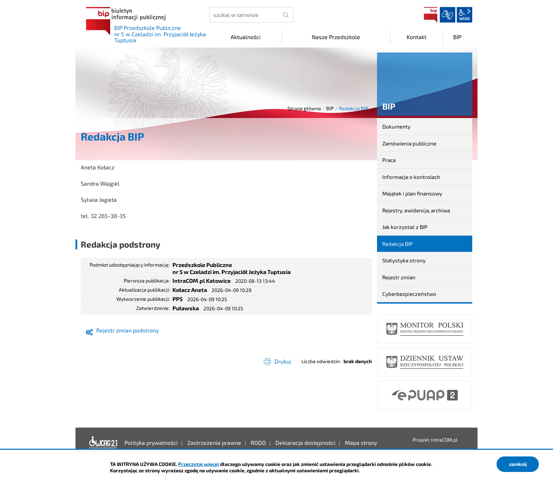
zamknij (518, 464)
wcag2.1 (464, 15)
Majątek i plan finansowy (412, 193)
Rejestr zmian (398, 277)
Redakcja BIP (397, 244)
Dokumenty (396, 126)
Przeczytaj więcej (198, 464)
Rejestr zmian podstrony (127, 330)
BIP (430, 15)
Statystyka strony (404, 260)
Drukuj (282, 361)
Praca (389, 160)
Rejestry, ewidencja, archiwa (416, 210)
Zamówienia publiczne (409, 143)
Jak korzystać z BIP (404, 227)
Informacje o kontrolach (411, 177)
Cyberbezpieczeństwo (409, 294)
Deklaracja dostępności (103, 442)
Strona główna (304, 108)
